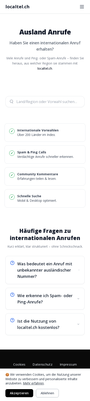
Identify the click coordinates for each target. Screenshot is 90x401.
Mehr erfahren (33, 383)
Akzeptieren (19, 393)
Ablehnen (47, 393)
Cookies (19, 364)
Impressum (68, 364)
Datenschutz (43, 364)
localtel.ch (17, 7)
